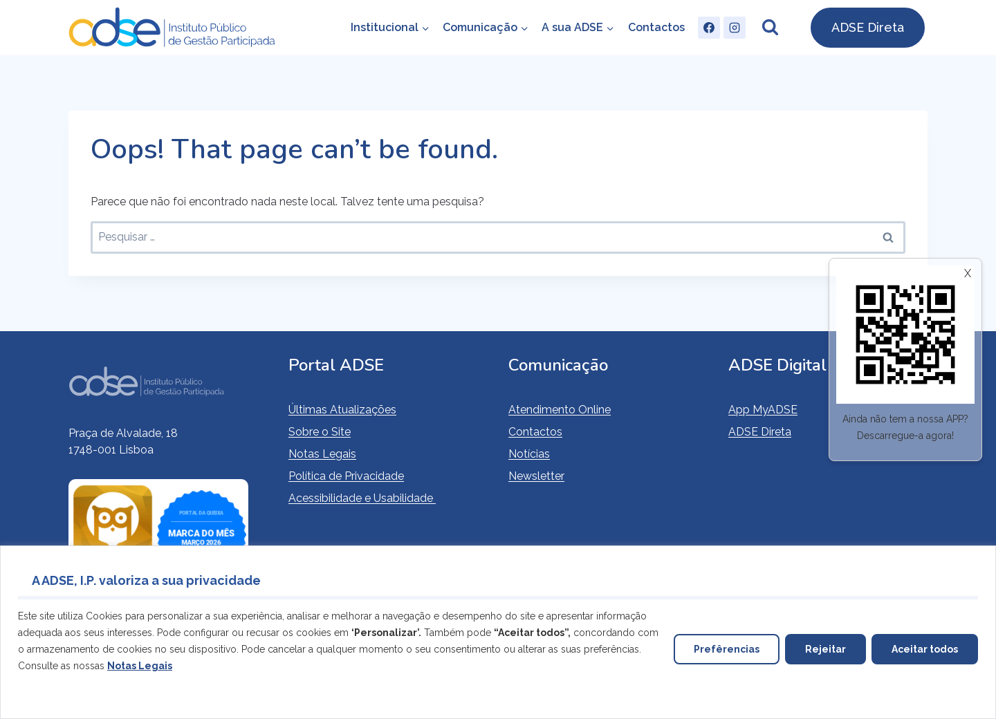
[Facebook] (709, 28)
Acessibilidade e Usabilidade (362, 498)
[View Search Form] (770, 27)
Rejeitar (825, 649)
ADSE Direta (867, 27)
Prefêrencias (726, 649)
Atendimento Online (559, 409)
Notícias (529, 453)
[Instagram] (734, 28)
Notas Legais (322, 453)
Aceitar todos (925, 649)
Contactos (656, 27)
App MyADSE (762, 409)
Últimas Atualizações (342, 409)
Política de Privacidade (346, 476)
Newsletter (536, 476)
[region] (498, 632)
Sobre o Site (319, 431)
